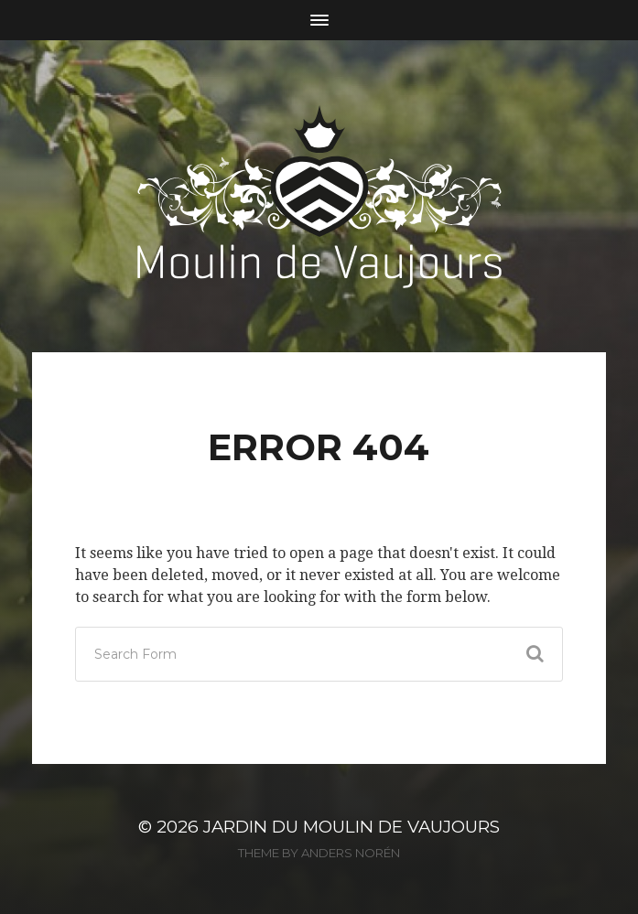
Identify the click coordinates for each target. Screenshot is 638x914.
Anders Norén (350, 852)
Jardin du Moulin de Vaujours (351, 826)
